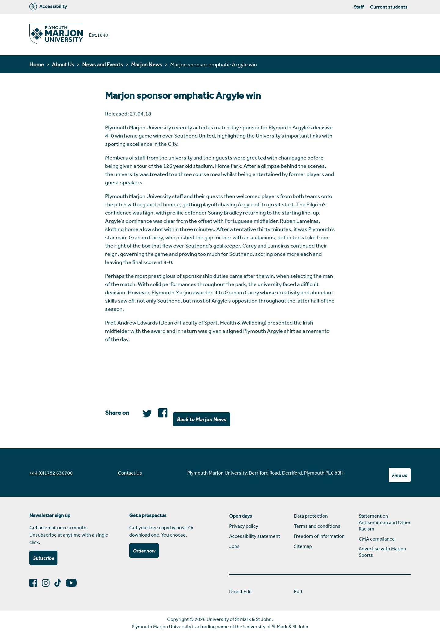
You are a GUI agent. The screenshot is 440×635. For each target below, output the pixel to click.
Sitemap (303, 546)
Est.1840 (98, 35)
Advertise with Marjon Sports (382, 551)
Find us (399, 475)
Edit (298, 591)
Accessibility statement (254, 536)
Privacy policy (243, 526)
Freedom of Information (319, 536)
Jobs (234, 546)
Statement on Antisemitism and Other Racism (385, 522)
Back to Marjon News (201, 419)
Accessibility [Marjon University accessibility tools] (48, 6)
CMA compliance (377, 539)
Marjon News (146, 64)
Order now (144, 551)
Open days (240, 516)
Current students (389, 7)
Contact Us (130, 473)
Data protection (311, 516)
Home (36, 64)
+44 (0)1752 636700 (51, 473)
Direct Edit (240, 591)
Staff (359, 7)
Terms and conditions (317, 526)
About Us (63, 64)
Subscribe (43, 558)
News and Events (102, 64)
